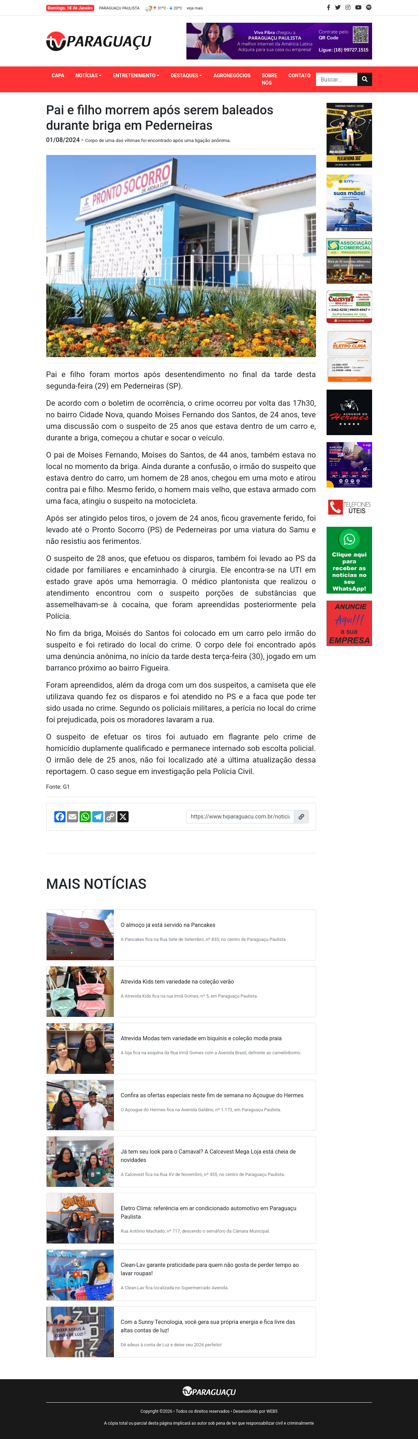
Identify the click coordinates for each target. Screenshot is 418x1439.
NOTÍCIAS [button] (86, 75)
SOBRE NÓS (269, 79)
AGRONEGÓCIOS (232, 75)
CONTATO (299, 75)
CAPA (58, 75)
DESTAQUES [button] (184, 75)
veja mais (195, 8)
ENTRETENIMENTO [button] (134, 75)
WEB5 (271, 1411)
